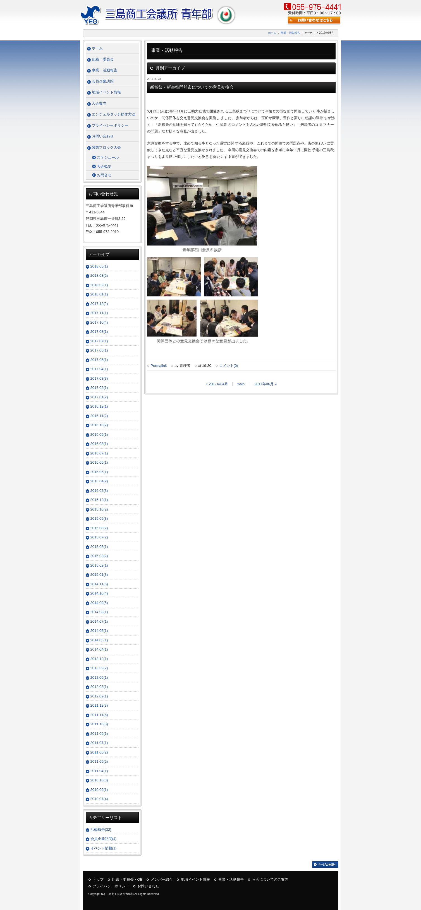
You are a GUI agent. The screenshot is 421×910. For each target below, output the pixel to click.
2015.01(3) (99, 574)
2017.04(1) (99, 369)
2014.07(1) (99, 621)
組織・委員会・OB (127, 879)
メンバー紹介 (162, 879)
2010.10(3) (99, 780)
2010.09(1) (99, 790)
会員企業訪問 (103, 81)
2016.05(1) (99, 472)
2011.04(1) (99, 771)
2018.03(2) (99, 275)
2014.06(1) (99, 631)
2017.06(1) (99, 350)
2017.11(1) (99, 313)
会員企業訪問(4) (103, 839)
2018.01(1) (99, 294)
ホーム (272, 32)
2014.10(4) (99, 593)
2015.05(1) (99, 547)
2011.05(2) (99, 761)
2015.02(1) (99, 565)
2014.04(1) (99, 649)
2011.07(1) (99, 743)
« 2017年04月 (217, 384)
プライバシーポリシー (110, 125)
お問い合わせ (103, 136)
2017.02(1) (99, 388)
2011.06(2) (99, 752)
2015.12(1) (99, 500)
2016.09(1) (99, 434)
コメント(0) (228, 365)
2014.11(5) (99, 584)
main (241, 384)
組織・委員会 (103, 59)
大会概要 (104, 166)
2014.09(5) (99, 603)
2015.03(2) (99, 556)
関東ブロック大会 (106, 147)
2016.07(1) (99, 453)
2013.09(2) (99, 668)
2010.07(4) (99, 799)
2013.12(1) (99, 659)
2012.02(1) (99, 696)
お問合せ (104, 175)
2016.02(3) (99, 490)
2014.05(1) (99, 640)
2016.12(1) (99, 406)
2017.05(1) (99, 360)
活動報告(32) (100, 829)
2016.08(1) (99, 444)
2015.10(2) (99, 509)
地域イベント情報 (106, 92)
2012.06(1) (99, 677)
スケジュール (108, 157)
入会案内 (99, 103)
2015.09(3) (99, 518)
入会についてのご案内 (270, 879)
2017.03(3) (99, 378)
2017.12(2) (99, 304)
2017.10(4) (99, 322)
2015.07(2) (99, 537)
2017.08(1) (99, 331)
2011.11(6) (99, 715)
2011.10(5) (99, 724)
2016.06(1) (99, 462)
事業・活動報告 (290, 32)
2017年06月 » (265, 384)
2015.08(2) (99, 528)
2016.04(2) (99, 481)
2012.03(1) (99, 687)
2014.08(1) (99, 612)
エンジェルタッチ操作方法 (113, 114)
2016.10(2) (99, 425)
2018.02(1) (99, 285)
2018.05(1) (99, 266)
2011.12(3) (99, 705)
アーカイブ (98, 254)
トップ (98, 879)
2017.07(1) (99, 341)
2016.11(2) (99, 416)
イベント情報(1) (103, 848)
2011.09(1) (99, 733)
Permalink (159, 365)
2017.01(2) (99, 397)
